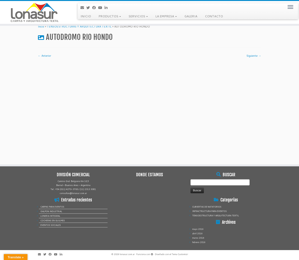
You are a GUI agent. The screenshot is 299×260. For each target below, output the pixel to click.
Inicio (41, 26)
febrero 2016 (198, 242)
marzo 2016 (198, 237)
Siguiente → (253, 56)
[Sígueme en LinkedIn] (107, 7)
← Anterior (44, 56)
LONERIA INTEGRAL (50, 215)
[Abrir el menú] (290, 7)
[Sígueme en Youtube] (101, 7)
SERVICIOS (138, 16)
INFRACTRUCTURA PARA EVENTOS (209, 211)
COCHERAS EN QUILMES (52, 220)
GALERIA (190, 16)
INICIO (85, 16)
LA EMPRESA (166, 16)
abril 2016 (197, 233)
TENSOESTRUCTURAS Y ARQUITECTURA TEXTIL (79, 26)
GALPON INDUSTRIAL (51, 211)
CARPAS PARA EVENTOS (52, 206)
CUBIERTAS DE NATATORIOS (206, 206)
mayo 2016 (197, 229)
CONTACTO (214, 16)
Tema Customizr (180, 254)
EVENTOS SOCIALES (50, 225)
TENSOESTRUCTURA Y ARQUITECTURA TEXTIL (215, 215)
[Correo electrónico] (83, 7)
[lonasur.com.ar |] (34, 12)
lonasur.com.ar (127, 254)
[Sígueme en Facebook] (95, 7)
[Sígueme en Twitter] (89, 7)
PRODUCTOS (110, 16)
